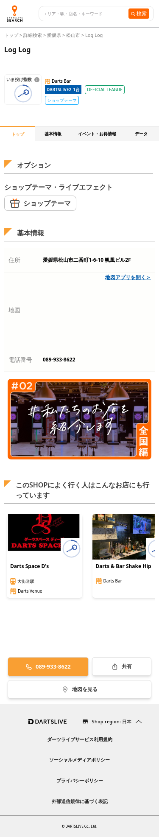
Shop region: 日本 (111, 721)
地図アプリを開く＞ (128, 277)
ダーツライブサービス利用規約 (79, 739)
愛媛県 (54, 35)
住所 (14, 260)
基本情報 (53, 134)
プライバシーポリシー (79, 780)
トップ (12, 35)
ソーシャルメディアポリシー (79, 759)
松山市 (73, 35)
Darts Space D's (29, 566)
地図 (14, 310)
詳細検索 (33, 35)
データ (141, 134)
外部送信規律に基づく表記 (80, 801)
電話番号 (20, 360)
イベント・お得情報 (97, 134)
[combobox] (85, 13)
